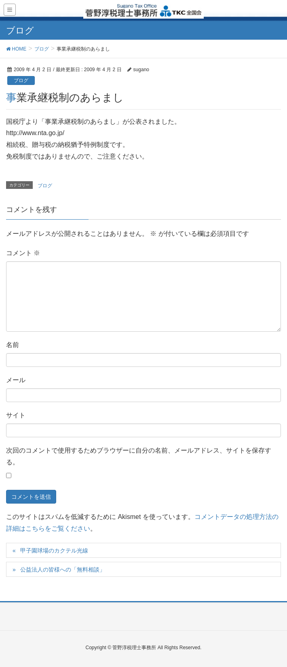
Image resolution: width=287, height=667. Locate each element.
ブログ (21, 80)
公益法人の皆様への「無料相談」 (62, 569)
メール (15, 380)
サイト (15, 415)
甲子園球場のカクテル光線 (54, 550)
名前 (12, 344)
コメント (23, 253)
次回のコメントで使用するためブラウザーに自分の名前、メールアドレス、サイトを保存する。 (138, 456)
